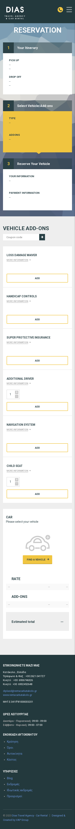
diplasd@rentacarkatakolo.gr (20, 690)
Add (37, 278)
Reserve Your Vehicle (33, 164)
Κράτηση (12, 741)
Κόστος (12, 759)
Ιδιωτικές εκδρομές (20, 790)
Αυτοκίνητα (14, 753)
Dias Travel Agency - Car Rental (30, 815)
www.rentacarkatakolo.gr (17, 694)
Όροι (10, 747)
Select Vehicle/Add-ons (35, 106)
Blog (10, 778)
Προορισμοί (14, 796)
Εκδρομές (13, 784)
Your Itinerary (27, 48)
